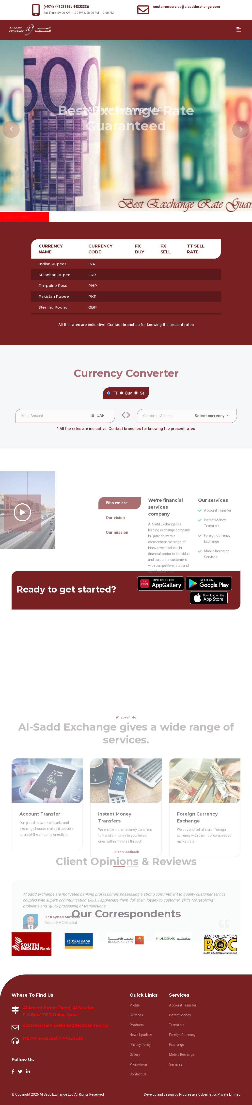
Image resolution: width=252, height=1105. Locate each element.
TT (115, 393)
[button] (5, 126)
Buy (128, 393)
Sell (143, 393)
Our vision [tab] (115, 572)
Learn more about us (167, 635)
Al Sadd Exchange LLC (57, 1094)
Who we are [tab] (117, 557)
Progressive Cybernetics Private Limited (209, 1094)
